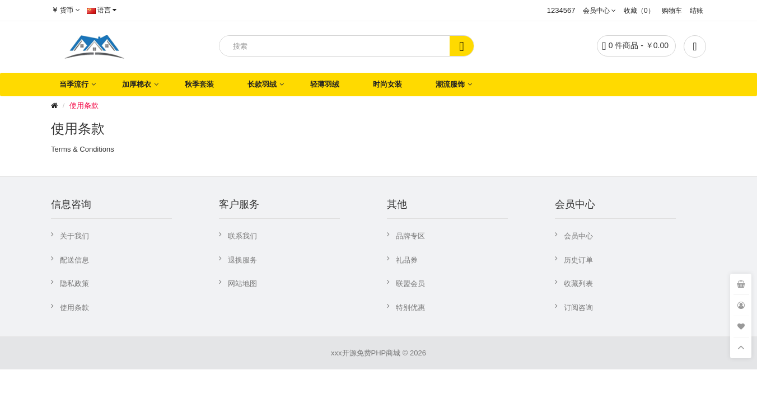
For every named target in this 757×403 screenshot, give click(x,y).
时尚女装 (387, 84)
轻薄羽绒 (324, 84)
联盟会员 (410, 283)
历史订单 (578, 260)
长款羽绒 (262, 84)
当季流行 (73, 84)
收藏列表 (578, 283)
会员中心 (578, 236)
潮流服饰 (450, 84)
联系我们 (242, 236)
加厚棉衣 (136, 84)
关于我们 (74, 236)
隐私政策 (74, 283)
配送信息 (74, 260)
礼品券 (407, 260)
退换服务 (242, 260)
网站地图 (242, 283)
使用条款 (84, 105)
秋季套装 (199, 84)
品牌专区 (410, 236)
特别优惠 (410, 307)
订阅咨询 (578, 307)
